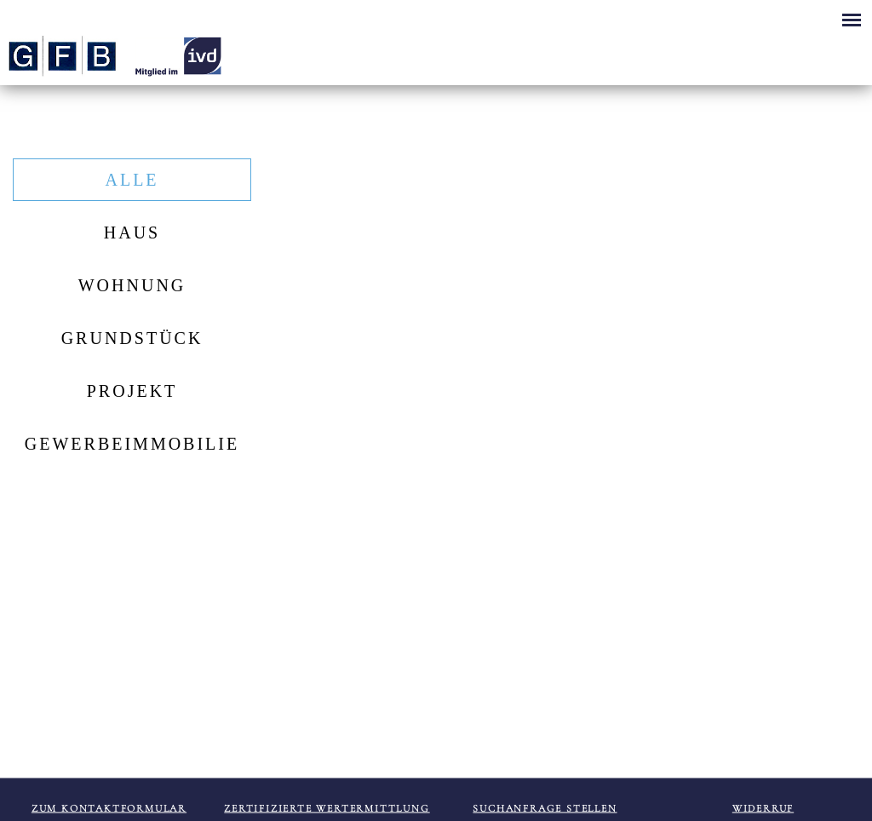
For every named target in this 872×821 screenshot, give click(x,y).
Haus (132, 232)
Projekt (132, 391)
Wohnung (132, 285)
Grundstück (132, 338)
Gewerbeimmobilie (132, 443)
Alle (131, 179)
